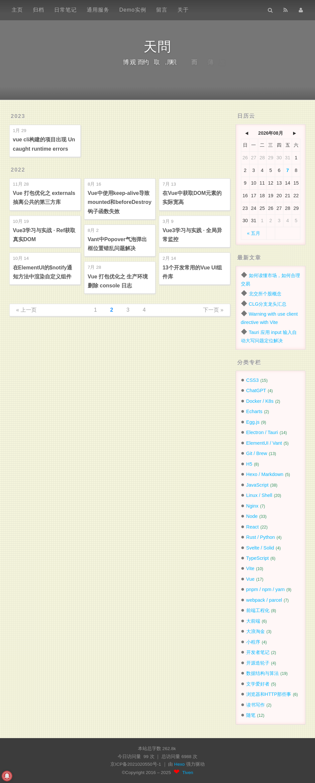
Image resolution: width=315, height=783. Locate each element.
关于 (183, 10)
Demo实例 (132, 10)
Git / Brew (256, 453)
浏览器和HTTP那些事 (268, 694)
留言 (161, 10)
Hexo (180, 764)
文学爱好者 (257, 684)
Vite (250, 568)
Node (252, 516)
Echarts (254, 411)
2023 (18, 116)
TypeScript (257, 558)
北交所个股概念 (265, 293)
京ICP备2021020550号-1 (135, 764)
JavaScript (257, 485)
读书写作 (255, 704)
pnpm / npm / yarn (265, 589)
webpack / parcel (264, 600)
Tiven (187, 772)
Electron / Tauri (262, 432)
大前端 (253, 621)
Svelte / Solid (260, 547)
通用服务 (98, 10)
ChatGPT (256, 390)
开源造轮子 (257, 663)
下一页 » (213, 310)
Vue (250, 579)
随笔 (251, 715)
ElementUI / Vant (264, 443)
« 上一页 (26, 310)
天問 (157, 46)
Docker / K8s (259, 401)
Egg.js (253, 422)
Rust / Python (260, 537)
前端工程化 (257, 610)
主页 (17, 10)
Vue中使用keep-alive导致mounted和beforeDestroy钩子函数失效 (120, 202)
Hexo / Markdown (264, 474)
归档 (38, 10)
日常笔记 (65, 10)
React (252, 527)
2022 (18, 170)
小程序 (253, 642)
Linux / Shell (259, 495)
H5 (249, 464)
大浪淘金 (255, 631)
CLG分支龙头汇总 (268, 304)
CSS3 (252, 380)
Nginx (252, 506)
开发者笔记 (257, 652)
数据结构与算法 (262, 673)
